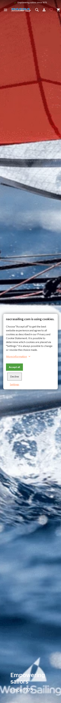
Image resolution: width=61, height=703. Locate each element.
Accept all (14, 367)
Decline (14, 376)
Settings (14, 384)
